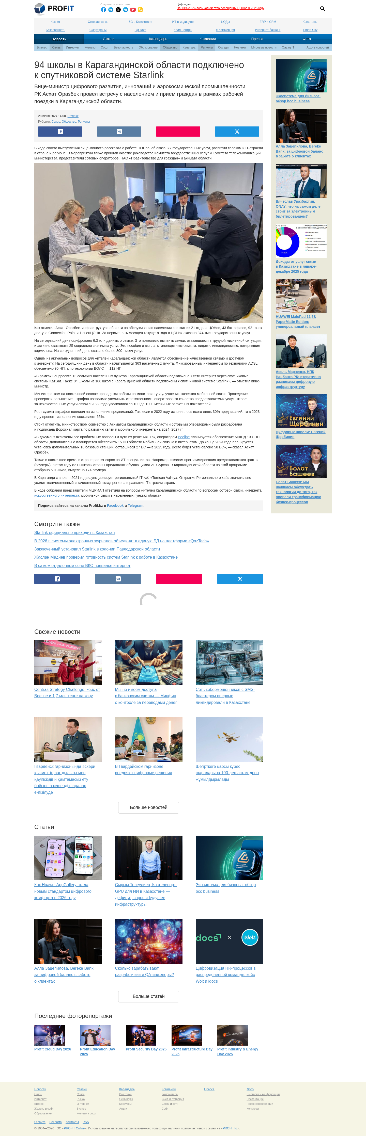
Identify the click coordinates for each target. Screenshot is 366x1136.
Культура (189, 47)
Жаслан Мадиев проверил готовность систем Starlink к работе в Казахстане (106, 557)
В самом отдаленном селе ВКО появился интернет (82, 565)
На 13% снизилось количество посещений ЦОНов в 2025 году (220, 8)
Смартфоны (97, 30)
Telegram (135, 506)
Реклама (55, 1122)
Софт (105, 47)
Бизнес (42, 47)
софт (50, 1108)
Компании (208, 39)
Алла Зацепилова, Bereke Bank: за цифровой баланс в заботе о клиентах (64, 974)
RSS (86, 1122)
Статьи (108, 39)
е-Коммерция (225, 30)
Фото (307, 39)
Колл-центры (183, 30)
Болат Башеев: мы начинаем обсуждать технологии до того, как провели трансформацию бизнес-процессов (298, 492)
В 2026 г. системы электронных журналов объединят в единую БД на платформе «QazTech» (121, 541)
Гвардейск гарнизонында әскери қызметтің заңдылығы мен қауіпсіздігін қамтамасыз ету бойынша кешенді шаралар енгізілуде (64, 779)
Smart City (310, 30)
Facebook (115, 506)
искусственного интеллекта (56, 495)
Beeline (184, 437)
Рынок (81, 1098)
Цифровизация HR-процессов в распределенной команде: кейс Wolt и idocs (226, 974)
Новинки (240, 47)
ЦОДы (225, 22)
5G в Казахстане (140, 22)
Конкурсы (125, 1103)
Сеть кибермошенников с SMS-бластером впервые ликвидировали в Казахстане (225, 696)
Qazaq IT (288, 47)
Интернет (72, 47)
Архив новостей (318, 47)
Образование (148, 47)
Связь (56, 47)
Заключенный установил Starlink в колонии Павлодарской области (97, 549)
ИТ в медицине (183, 22)
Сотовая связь (98, 22)
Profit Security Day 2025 (146, 1049)
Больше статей (149, 996)
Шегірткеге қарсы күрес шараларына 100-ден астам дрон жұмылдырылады (227, 773)
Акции (123, 1108)
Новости (59, 39)
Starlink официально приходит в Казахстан (74, 532)
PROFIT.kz (230, 1128)
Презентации (255, 1098)
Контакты (72, 1122)
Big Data (140, 30)
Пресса (257, 39)
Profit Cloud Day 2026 (52, 1049)
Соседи (223, 47)
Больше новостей (148, 807)
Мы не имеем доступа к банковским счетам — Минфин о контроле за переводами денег (146, 696)
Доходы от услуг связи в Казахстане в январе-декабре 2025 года (296, 266)
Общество (170, 47)
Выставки (125, 1094)
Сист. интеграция (173, 1098)
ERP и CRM (268, 22)
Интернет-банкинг (267, 30)
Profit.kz (73, 116)
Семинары (126, 1098)
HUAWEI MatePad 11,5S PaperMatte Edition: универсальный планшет (298, 322)
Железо (90, 47)
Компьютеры (170, 1094)
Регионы (207, 47)
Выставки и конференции (263, 1094)
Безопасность (55, 30)
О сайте (39, 1122)
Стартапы (310, 22)
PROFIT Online (74, 1128)
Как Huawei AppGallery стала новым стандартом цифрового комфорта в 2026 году (63, 891)
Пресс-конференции (260, 1103)
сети (175, 1103)
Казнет (55, 22)
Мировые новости (264, 47)
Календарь (158, 39)
